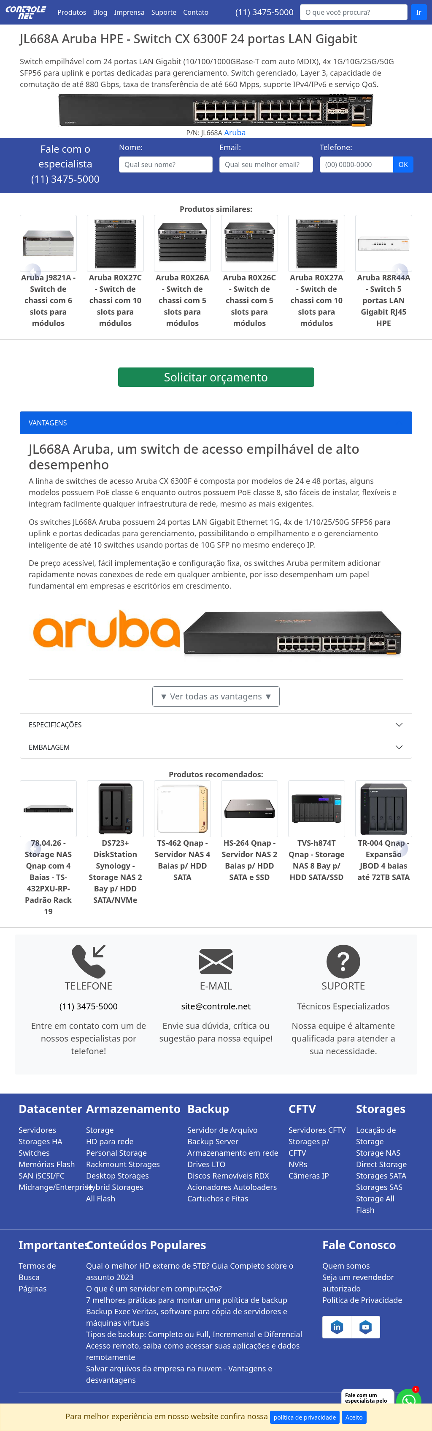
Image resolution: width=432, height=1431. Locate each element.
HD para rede (110, 1141)
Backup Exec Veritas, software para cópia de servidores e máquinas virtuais (186, 1317)
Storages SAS (379, 1187)
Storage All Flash (375, 1204)
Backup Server (212, 1141)
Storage (100, 1130)
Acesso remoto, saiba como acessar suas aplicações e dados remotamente (193, 1351)
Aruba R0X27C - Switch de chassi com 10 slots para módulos (115, 300)
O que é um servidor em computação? (154, 1288)
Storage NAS (378, 1153)
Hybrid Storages (114, 1187)
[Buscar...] (354, 12)
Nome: (131, 147)
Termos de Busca (37, 1271)
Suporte (164, 12)
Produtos (71, 12)
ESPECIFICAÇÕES (55, 724)
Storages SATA (381, 1176)
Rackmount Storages (123, 1164)
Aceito (354, 1417)
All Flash (100, 1198)
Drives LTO (206, 1164)
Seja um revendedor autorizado (358, 1283)
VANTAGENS (48, 423)
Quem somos (346, 1266)
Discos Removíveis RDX (228, 1176)
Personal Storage (116, 1153)
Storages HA (40, 1141)
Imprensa (129, 12)
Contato (195, 12)
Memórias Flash (47, 1164)
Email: (230, 147)
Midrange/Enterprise (47, 1187)
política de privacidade (305, 1417)
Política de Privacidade (362, 1300)
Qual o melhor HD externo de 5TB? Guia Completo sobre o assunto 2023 (190, 1271)
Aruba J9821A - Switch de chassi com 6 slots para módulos (48, 300)
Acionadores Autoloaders (232, 1187)
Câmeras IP (309, 1176)
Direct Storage (381, 1164)
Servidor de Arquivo (222, 1130)
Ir (418, 12)
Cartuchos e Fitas (217, 1198)
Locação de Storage (376, 1135)
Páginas (33, 1288)
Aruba (235, 132)
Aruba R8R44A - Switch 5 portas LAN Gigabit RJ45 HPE (383, 300)
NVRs (298, 1164)
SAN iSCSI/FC (42, 1176)
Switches (34, 1153)
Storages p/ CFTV (309, 1147)
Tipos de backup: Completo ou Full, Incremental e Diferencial (194, 1334)
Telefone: (336, 147)
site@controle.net (216, 1006)
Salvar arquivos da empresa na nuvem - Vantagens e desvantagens (179, 1374)
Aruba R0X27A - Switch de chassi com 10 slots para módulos (316, 300)
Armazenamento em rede (232, 1153)
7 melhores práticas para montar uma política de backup (186, 1300)
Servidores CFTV (317, 1130)
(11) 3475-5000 (264, 12)
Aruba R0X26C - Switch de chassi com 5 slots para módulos (249, 300)
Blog (100, 12)
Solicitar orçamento (216, 377)
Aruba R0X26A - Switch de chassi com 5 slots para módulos (182, 300)
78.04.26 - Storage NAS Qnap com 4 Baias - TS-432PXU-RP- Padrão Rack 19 (48, 877)
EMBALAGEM (49, 747)
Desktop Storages (117, 1176)
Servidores (37, 1130)
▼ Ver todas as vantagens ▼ (216, 696)
